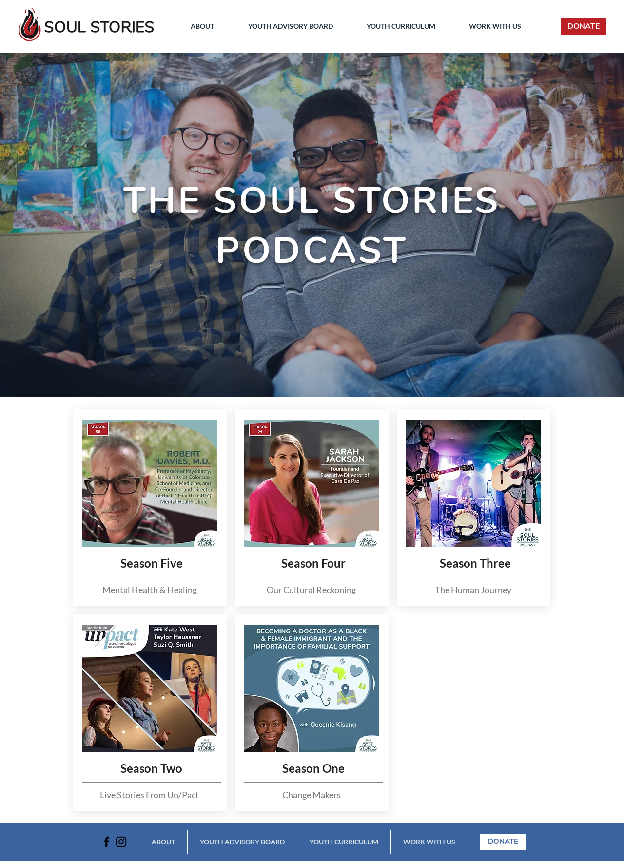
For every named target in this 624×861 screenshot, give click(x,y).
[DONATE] (583, 26)
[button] (202, 26)
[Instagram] (121, 842)
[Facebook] (106, 842)
